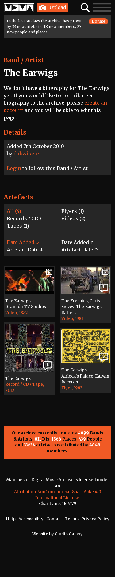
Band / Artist (24, 60)
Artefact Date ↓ (25, 250)
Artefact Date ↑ (79, 250)
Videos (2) (73, 218)
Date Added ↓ (23, 242)
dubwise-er (27, 154)
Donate (98, 21)
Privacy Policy (95, 519)
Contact (54, 519)
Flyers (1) (72, 211)
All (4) (14, 211)
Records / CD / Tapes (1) (24, 222)
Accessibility (31, 519)
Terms (72, 519)
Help (11, 519)
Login (14, 168)
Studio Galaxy (69, 534)
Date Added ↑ (77, 242)
